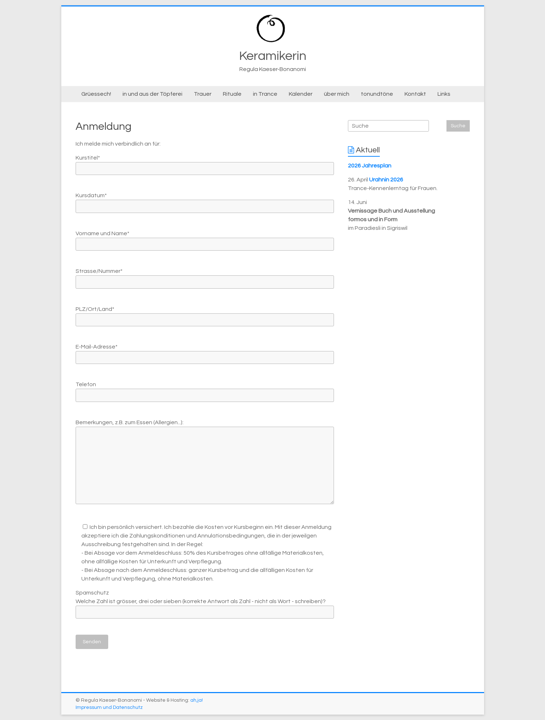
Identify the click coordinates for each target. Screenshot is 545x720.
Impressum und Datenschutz (109, 707)
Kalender (300, 94)
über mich (336, 94)
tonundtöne (377, 94)
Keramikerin (272, 56)
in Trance (265, 94)
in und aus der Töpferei (152, 94)
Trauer (202, 94)
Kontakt (415, 94)
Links (444, 94)
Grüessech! (96, 94)
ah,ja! (196, 700)
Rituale (232, 94)
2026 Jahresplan (369, 166)
